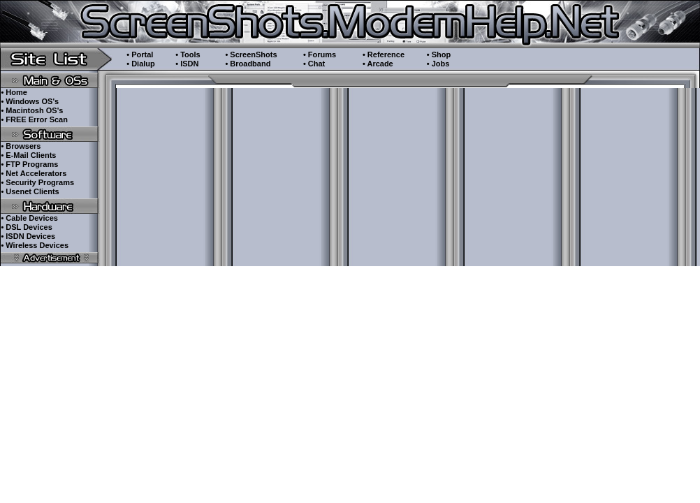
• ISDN (186, 63)
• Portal (139, 54)
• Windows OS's (30, 101)
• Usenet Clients (30, 191)
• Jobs (438, 63)
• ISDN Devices (28, 236)
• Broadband (247, 63)
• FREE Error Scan (34, 119)
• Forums (319, 54)
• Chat (314, 63)
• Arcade (378, 63)
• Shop (439, 54)
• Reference (383, 54)
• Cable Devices (29, 218)
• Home (14, 92)
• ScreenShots (251, 54)
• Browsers (21, 146)
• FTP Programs (29, 164)
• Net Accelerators (33, 173)
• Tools (187, 54)
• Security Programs (37, 182)
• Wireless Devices (34, 245)
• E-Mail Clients (28, 155)
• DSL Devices (26, 227)
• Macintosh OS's (32, 110)
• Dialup (140, 63)
